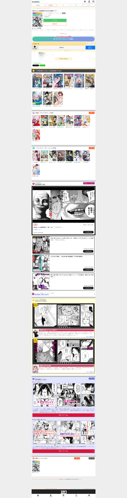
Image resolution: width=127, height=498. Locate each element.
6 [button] (67, 327)
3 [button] (61, 327)
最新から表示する (90, 43)
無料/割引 (51, 5)
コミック (34, 8)
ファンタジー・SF (45, 8)
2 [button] (59, 327)
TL (63, 5)
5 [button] (65, 327)
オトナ (88, 5)
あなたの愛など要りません (40, 419)
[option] (45, 315)
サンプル (55, 20)
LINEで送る (42, 65)
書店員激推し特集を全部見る (65, 293)
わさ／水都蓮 (48, 15)
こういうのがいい (38, 382)
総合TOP (38, 5)
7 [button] (69, 327)
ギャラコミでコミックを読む (63, 38)
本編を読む (54, 24)
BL (76, 5)
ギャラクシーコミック (37, 479)
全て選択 (35, 48)
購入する (90, 47)
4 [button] (63, 327)
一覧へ (91, 112)
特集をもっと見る (88, 183)
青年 (39, 8)
